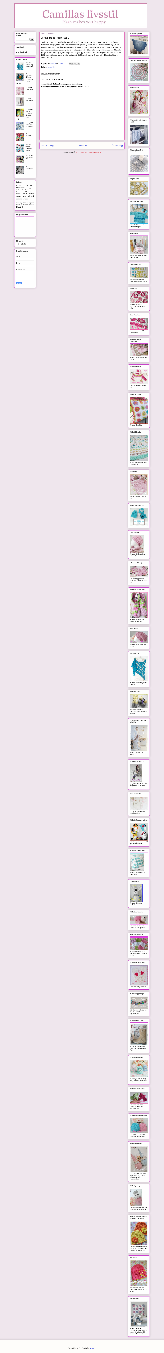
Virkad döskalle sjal (30, 168)
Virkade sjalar (21, 196)
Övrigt (19, 207)
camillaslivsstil (22, 199)
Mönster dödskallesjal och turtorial (30, 65)
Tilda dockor (20, 190)
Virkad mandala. (22, 192)
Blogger (92, 1348)
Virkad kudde (29, 190)
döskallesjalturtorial (21, 201)
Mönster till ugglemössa (29, 157)
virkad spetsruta (29, 204)
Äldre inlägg (117, 145)
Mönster (19, 188)
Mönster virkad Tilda (29, 99)
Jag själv (52, 67)
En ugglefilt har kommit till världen (29, 125)
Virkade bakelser (28, 135)
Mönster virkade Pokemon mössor (29, 147)
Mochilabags (30, 186)
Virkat (31, 196)
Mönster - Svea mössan (30, 88)
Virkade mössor (28, 193)
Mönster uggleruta (28, 188)
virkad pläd (20, 204)
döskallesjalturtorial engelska (25, 203)
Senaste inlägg (47, 145)
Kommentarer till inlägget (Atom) (88, 152)
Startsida (83, 145)
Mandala (18, 186)
